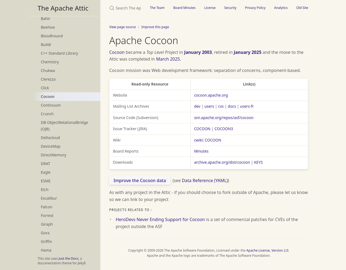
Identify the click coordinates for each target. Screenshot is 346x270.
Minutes (201, 151)
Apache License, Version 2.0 (267, 250)
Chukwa (48, 70)
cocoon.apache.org (211, 95)
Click (45, 87)
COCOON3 (223, 128)
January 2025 (247, 52)
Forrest (47, 215)
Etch (44, 189)
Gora (45, 232)
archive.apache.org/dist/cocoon (222, 162)
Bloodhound (52, 35)
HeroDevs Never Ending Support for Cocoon (160, 219)
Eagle (46, 172)
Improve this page (155, 27)
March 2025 (168, 59)
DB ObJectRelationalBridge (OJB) (64, 125)
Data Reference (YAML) (205, 180)
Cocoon (48, 96)
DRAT (45, 163)
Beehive (48, 27)
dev (197, 106)
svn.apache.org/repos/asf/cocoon (224, 117)
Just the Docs (68, 258)
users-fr (247, 106)
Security (230, 7)
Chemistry (50, 61)
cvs (221, 106)
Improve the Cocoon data (140, 180)
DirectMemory (53, 154)
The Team (157, 7)
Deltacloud (50, 137)
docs (232, 106)
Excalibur (49, 198)
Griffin (46, 241)
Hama (46, 250)
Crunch (47, 113)
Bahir (45, 18)
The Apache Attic (63, 8)
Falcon (46, 206)
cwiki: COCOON (207, 140)
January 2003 (198, 52)
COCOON (202, 128)
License (210, 7)
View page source (122, 27)
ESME (46, 180)
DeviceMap (50, 146)
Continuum (51, 105)
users (209, 106)
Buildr (46, 44)
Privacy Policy (255, 7)
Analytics (281, 7)
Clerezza (48, 79)
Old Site (302, 7)
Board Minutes (184, 7)
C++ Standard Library (59, 53)
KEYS (258, 162)
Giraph (47, 224)
